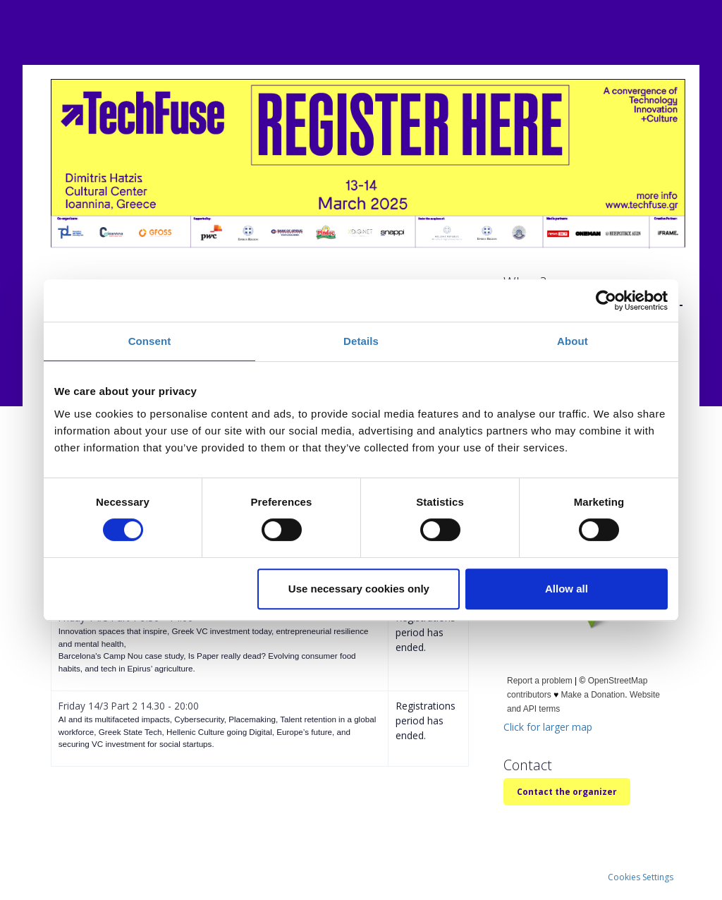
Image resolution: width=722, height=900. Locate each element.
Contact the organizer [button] (567, 792)
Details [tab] (361, 341)
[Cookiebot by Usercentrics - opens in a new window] (606, 300)
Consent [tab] (149, 341)
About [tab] (572, 341)
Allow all (566, 589)
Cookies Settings (640, 877)
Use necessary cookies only (358, 589)
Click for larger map (547, 727)
